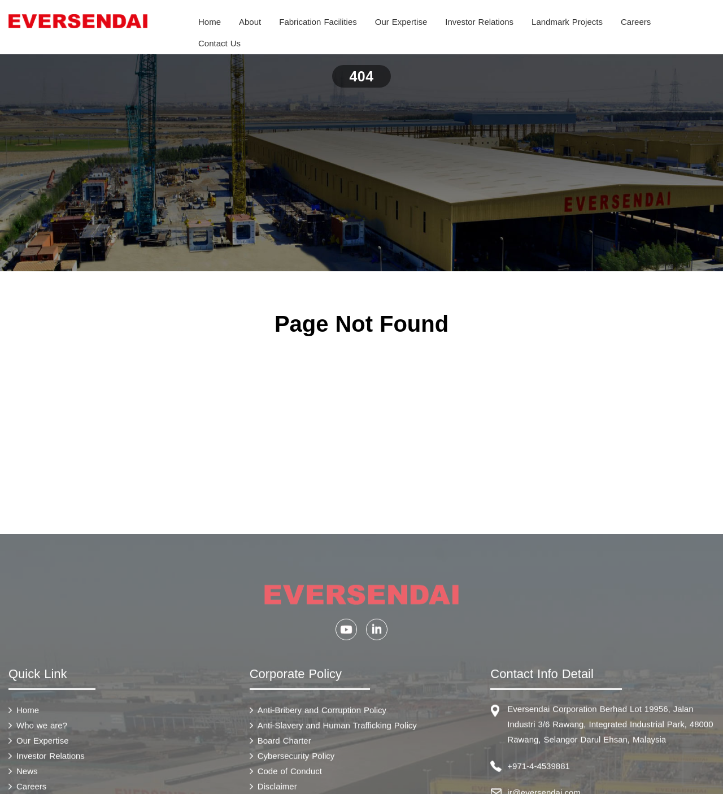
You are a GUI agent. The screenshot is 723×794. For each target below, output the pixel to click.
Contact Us (219, 43)
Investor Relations (479, 22)
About (250, 22)
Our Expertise (401, 22)
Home (209, 22)
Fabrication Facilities (318, 22)
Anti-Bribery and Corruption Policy (322, 787)
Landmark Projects (567, 22)
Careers (636, 22)
